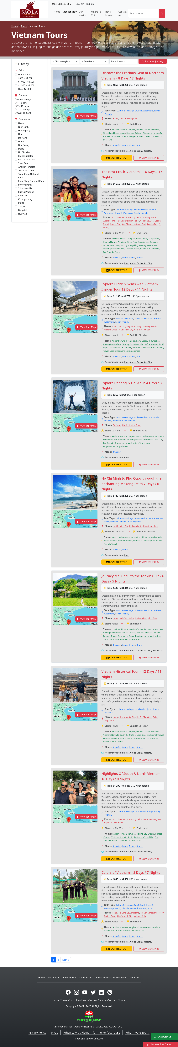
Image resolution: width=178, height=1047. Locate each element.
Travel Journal (109, 13)
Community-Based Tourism (130, 636)
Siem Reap (23, 163)
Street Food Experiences (114, 133)
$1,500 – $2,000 (26, 85)
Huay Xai (22, 213)
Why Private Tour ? (137, 1032)
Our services (83, 13)
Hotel (126, 151)
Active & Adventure (143, 318)
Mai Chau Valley (127, 618)
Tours (24, 26)
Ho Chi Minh (24, 152)
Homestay (158, 650)
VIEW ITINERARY (149, 157)
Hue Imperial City (125, 220)
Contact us (122, 13)
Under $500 (24, 74)
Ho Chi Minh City (119, 217)
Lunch (125, 145)
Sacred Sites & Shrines (113, 741)
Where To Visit (96, 13)
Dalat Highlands (149, 326)
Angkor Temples (26, 166)
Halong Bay (24, 130)
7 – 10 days (22, 106)
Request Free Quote (159, 1044)
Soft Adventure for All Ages (123, 136)
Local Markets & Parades (120, 347)
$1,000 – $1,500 (26, 81)
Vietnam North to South (114, 735)
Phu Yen (146, 329)
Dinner (132, 145)
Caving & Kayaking (129, 245)
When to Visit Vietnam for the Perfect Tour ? (91, 1032)
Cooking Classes (134, 439)
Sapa (122, 118)
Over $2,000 (24, 89)
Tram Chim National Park (28, 176)
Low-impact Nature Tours (133, 443)
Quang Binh (115, 224)
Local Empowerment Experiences (125, 351)
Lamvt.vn (98, 1038)
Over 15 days (23, 112)
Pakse (21, 202)
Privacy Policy (37, 1032)
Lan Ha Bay (152, 224)
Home (57, 11)
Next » (65, 959)
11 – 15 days (22, 109)
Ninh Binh (23, 126)
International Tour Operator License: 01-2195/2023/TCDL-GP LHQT (89, 1026)
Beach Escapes (110, 540)
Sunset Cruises (143, 136)
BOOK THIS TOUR (116, 157)
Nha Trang (23, 145)
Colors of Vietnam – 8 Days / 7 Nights (130, 872)
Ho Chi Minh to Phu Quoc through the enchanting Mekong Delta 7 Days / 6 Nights (131, 483)
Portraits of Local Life (149, 248)
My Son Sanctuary (148, 912)
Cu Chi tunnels (116, 822)
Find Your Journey (152, 61)
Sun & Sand (139, 518)
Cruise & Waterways (144, 110)
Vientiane (23, 195)
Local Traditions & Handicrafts (150, 436)
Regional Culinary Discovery (139, 133)
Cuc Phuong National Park (134, 224)
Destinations (119, 977)
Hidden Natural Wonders (147, 129)
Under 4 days (23, 99)
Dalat (21, 148)
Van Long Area (147, 220)
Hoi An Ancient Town (131, 425)
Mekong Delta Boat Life (113, 248)
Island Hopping (125, 540)
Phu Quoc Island (26, 159)
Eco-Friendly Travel (111, 252)
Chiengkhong (25, 199)
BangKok (23, 210)
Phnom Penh (25, 184)
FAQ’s (54, 1032)
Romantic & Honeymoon (124, 420)
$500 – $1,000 (25, 78)
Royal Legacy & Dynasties (147, 238)
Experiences (68, 11)
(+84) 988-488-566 (61, 3)
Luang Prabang (26, 191)
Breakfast (117, 145)
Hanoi (21, 123)
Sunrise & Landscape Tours (145, 540)
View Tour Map (86, 115)
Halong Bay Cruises (148, 245)
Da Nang (22, 137)
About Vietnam (103, 977)
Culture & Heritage (125, 110)
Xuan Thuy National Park (31, 181)
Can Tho (138, 329)
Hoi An (21, 141)
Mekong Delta (25, 155)
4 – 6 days (21, 102)
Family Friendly (141, 213)
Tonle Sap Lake (26, 170)
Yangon (22, 206)
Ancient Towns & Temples (123, 129)
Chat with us (162, 1036)
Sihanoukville (25, 188)
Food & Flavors (141, 209)
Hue (20, 134)
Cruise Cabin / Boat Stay (141, 151)
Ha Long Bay (131, 118)
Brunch (140, 145)
